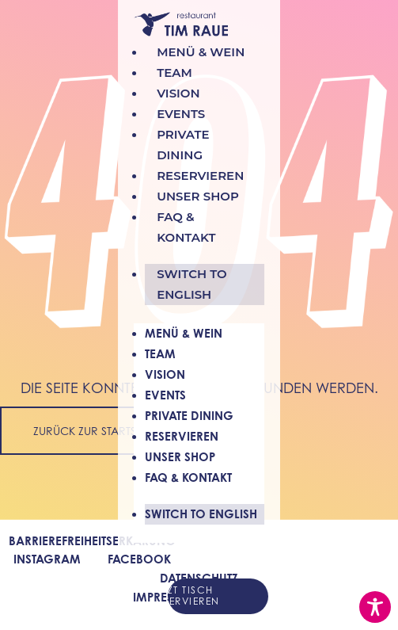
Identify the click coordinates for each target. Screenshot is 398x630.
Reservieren (181, 436)
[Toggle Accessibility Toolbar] (375, 607)
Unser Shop (180, 456)
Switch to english (192, 284)
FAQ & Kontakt (188, 477)
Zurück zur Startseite (94, 430)
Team (160, 353)
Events (165, 395)
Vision (165, 374)
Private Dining (189, 415)
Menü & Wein (183, 333)
